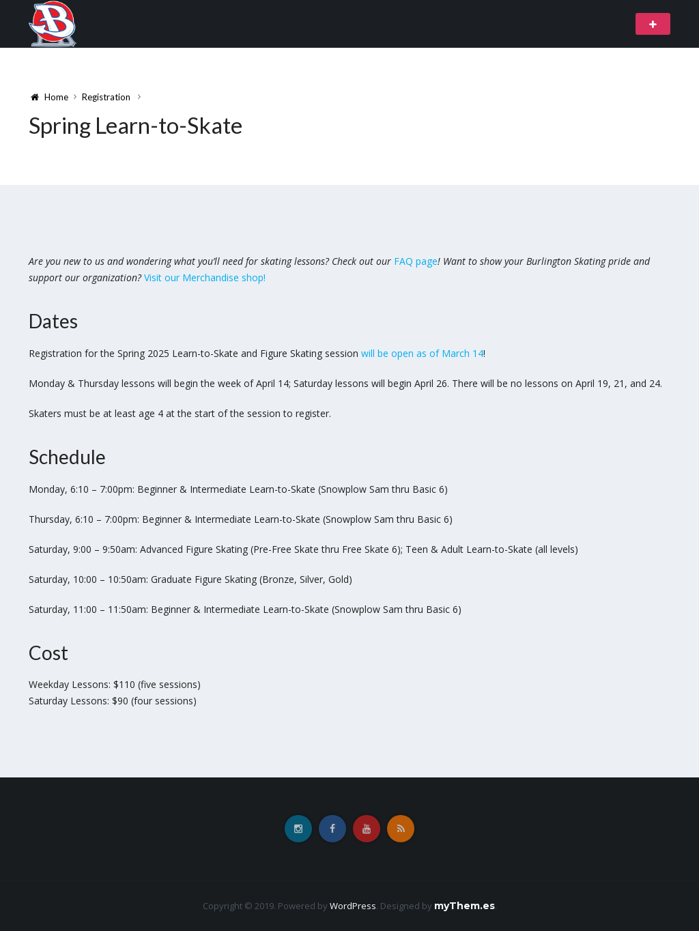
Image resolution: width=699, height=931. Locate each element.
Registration (106, 96)
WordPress (353, 906)
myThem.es (464, 906)
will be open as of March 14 (422, 353)
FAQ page (416, 261)
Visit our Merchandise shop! (205, 277)
